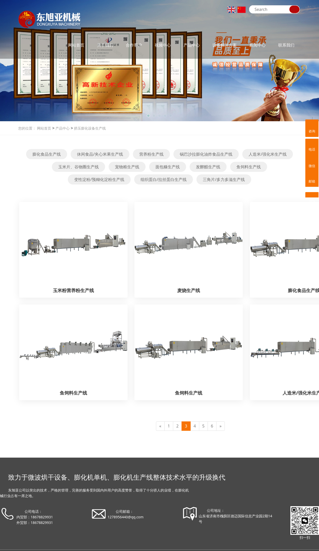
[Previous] (160, 426)
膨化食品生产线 (46, 154)
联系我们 (286, 45)
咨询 (312, 127)
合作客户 (134, 45)
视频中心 (163, 45)
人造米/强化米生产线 (268, 154)
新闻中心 (257, 45)
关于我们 (105, 45)
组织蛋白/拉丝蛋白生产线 (164, 179)
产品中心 (192, 45)
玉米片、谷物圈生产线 (78, 167)
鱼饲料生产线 (248, 167)
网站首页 (76, 45)
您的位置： (27, 128)
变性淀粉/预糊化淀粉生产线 (99, 179)
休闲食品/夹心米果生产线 (100, 154)
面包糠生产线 (167, 167)
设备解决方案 (224, 45)
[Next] (220, 426)
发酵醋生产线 (208, 167)
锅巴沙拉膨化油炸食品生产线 (206, 154)
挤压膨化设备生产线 (89, 128)
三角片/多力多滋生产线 (224, 179)
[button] (148, 115)
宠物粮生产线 (127, 167)
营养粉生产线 (151, 154)
